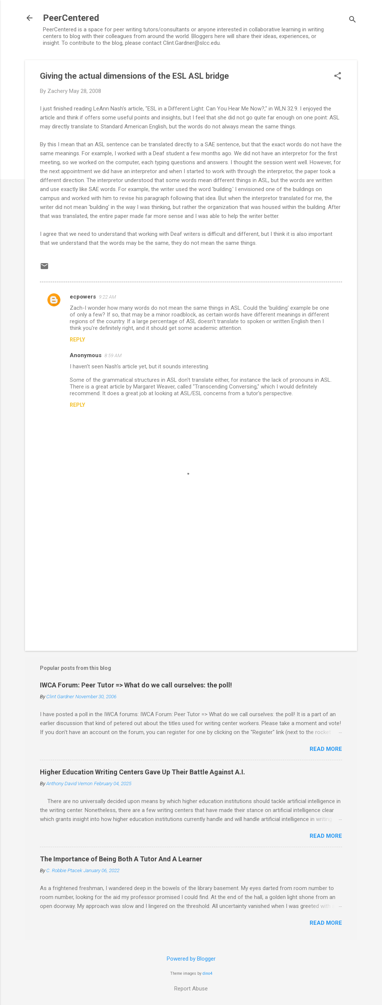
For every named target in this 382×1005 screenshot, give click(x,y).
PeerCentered (71, 18)
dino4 (207, 973)
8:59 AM (113, 355)
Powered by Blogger (191, 958)
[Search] (352, 20)
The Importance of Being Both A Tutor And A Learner (121, 859)
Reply (77, 340)
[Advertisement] (191, 581)
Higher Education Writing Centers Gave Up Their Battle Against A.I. (142, 772)
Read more (326, 749)
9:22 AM (107, 297)
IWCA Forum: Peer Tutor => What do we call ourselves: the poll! (136, 685)
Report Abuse (191, 988)
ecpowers (83, 296)
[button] (337, 76)
